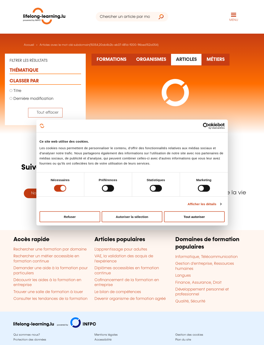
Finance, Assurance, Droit (198, 283)
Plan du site (183, 339)
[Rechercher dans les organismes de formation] (151, 60)
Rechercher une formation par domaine (50, 249)
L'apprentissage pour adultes (120, 249)
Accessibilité (102, 339)
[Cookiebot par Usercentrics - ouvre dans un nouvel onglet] (206, 126)
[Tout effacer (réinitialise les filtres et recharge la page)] (45, 112)
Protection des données (29, 339)
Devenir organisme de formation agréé (130, 299)
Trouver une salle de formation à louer (48, 292)
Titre (15, 91)
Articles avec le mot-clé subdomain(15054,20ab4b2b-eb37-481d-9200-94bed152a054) (99, 44)
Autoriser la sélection (132, 217)
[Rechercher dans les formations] (111, 60)
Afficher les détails (202, 204)
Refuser (70, 217)
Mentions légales (106, 334)
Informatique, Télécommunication (206, 257)
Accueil (28, 44)
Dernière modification (31, 99)
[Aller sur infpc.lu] (54, 327)
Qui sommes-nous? (26, 334)
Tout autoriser (194, 217)
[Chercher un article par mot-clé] (125, 16)
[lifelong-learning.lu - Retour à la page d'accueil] (44, 17)
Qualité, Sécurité (190, 301)
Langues (183, 276)
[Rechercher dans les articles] (186, 60)
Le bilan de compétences (117, 292)
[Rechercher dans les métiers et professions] (215, 60)
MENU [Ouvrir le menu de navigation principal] (233, 20)
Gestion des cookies (189, 334)
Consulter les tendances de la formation (50, 299)
